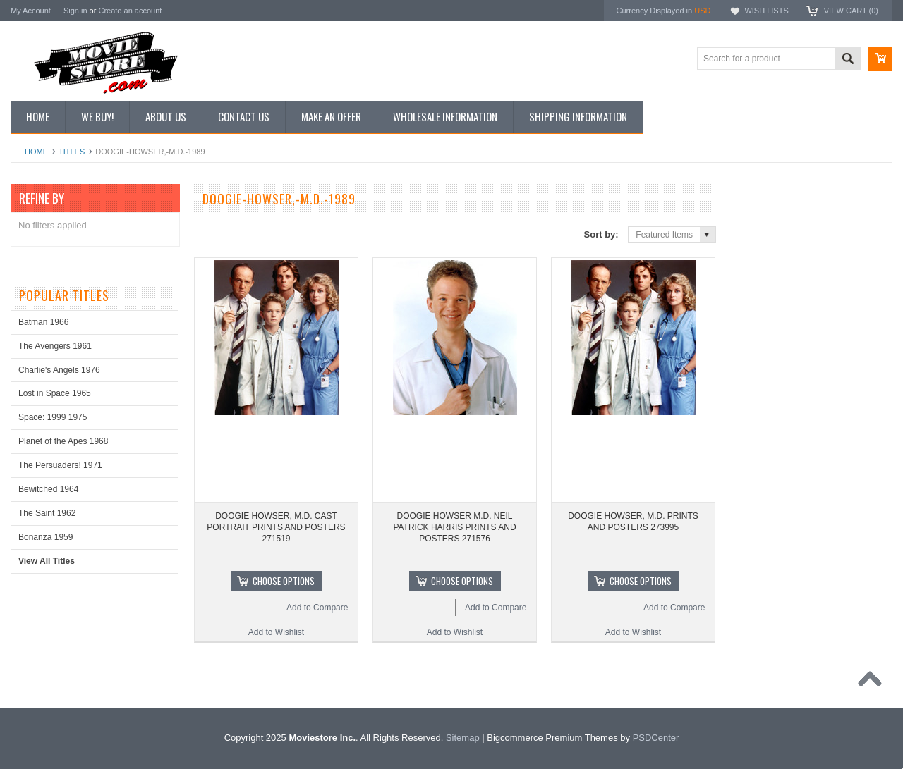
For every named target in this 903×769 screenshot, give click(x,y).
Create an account (130, 10)
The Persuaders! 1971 (60, 465)
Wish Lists (766, 10)
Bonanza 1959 (45, 537)
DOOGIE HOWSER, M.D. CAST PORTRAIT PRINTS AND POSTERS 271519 (276, 527)
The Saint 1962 (46, 513)
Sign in (75, 10)
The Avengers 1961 (55, 346)
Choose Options (284, 581)
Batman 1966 (43, 322)
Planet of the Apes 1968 (63, 441)
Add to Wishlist (276, 632)
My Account (31, 10)
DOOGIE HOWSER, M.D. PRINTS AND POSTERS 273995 (633, 521)
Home (36, 151)
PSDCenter (656, 737)
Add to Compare (317, 608)
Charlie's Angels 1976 (59, 370)
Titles (72, 151)
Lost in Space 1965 (54, 393)
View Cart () (851, 10)
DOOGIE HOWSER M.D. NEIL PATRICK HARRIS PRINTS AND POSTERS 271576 (454, 527)
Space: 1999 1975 (52, 417)
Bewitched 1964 (48, 489)
